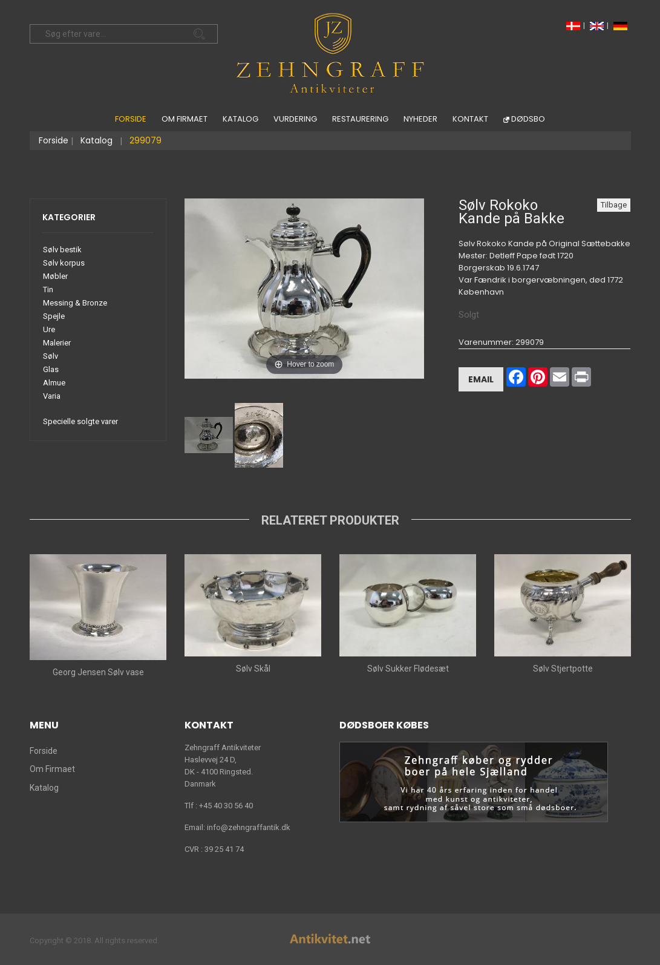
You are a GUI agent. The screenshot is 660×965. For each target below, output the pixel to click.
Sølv (50, 356)
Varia (51, 396)
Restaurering (360, 119)
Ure (49, 329)
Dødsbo (528, 119)
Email (481, 379)
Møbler (55, 276)
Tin (48, 289)
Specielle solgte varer (80, 421)
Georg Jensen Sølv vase (97, 672)
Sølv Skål (252, 668)
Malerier (57, 342)
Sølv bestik (62, 249)
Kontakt (470, 119)
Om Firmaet (184, 119)
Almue (54, 382)
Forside (130, 119)
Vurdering (295, 119)
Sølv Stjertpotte (562, 668)
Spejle (54, 316)
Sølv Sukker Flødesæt (407, 668)
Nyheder (420, 119)
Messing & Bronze (75, 302)
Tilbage (614, 204)
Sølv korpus (64, 262)
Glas (51, 369)
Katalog (240, 119)
